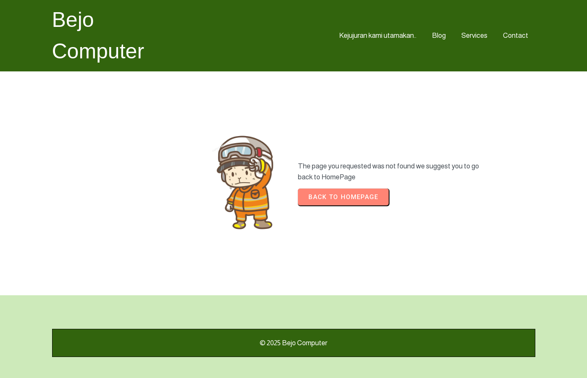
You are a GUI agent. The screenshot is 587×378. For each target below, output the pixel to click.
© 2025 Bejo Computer (293, 343)
